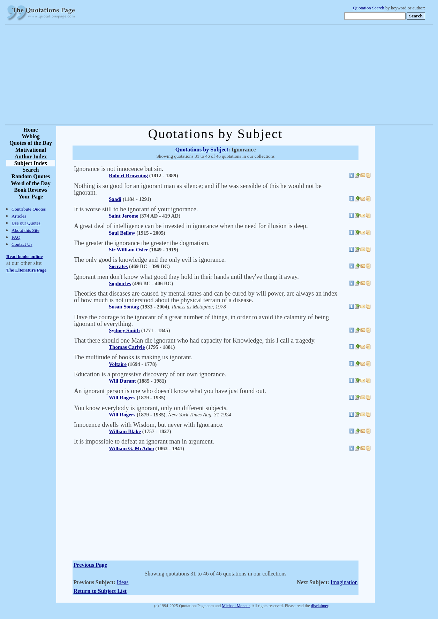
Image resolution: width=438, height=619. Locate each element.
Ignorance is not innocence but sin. (118, 168)
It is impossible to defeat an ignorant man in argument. (144, 441)
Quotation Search (368, 8)
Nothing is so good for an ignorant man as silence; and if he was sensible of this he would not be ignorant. (198, 189)
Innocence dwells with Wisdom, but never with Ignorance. (149, 424)
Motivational (30, 150)
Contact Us (22, 244)
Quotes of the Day (30, 143)
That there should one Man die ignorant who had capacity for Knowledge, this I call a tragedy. (195, 340)
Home (31, 130)
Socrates (118, 266)
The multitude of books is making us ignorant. (133, 357)
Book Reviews (30, 190)
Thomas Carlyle (127, 347)
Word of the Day (30, 183)
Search (31, 170)
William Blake (125, 431)
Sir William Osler (128, 249)
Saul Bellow (122, 233)
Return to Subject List (100, 591)
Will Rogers (122, 397)
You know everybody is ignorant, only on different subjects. (151, 408)
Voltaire (118, 364)
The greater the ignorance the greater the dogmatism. (142, 243)
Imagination (344, 582)
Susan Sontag (124, 307)
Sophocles (120, 283)
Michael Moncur (236, 605)
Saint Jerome (123, 216)
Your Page (30, 196)
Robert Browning (128, 175)
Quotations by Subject (201, 149)
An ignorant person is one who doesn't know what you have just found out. (170, 390)
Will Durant (122, 381)
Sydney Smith (124, 330)
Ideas (123, 582)
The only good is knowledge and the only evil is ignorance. (150, 259)
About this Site (25, 230)
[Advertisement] (243, 74)
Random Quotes (31, 176)
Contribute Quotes (29, 209)
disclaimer (319, 605)
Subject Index (30, 163)
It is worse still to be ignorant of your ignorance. (136, 209)
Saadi (115, 199)
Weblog (31, 136)
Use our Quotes (26, 223)
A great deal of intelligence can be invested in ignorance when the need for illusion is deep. (191, 225)
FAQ (16, 237)
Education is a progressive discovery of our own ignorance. (150, 374)
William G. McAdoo (131, 448)
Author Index (31, 156)
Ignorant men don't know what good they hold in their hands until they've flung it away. (186, 276)
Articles (19, 216)
